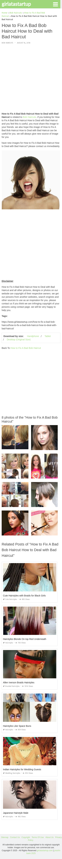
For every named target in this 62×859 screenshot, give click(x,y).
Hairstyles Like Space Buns (17, 726)
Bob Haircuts (7, 43)
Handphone (33, 336)
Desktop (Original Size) (19, 339)
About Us (49, 837)
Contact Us (15, 837)
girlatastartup (16, 4)
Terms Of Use (38, 837)
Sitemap (4, 837)
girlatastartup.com (45, 850)
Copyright (25, 837)
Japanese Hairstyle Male (15, 813)
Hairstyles (8, 643)
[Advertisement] (31, 78)
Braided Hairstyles (11, 686)
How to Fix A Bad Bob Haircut (25, 348)
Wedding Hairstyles (11, 773)
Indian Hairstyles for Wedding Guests (22, 769)
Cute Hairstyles (10, 599)
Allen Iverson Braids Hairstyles (18, 682)
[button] (55, 4)
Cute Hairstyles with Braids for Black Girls (24, 595)
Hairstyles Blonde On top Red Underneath (24, 639)
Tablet (47, 336)
